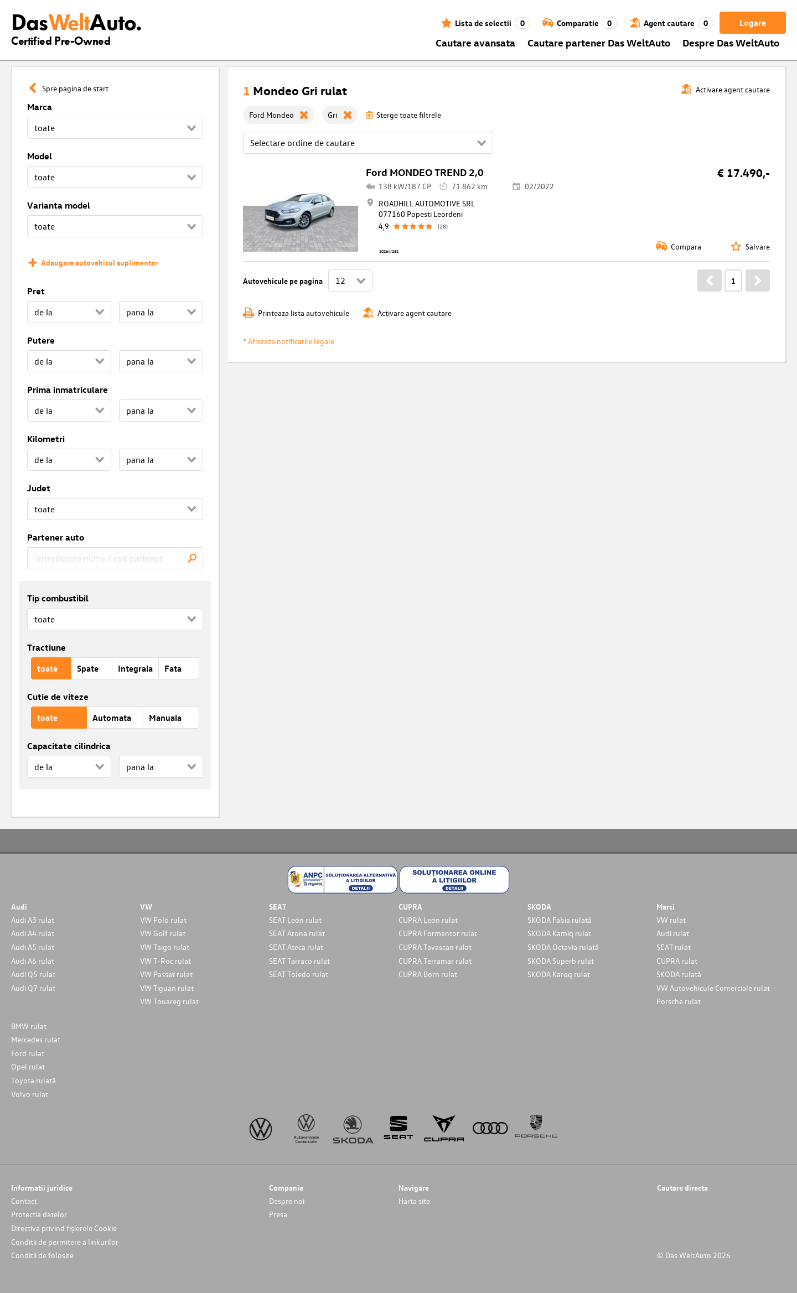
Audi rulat (672, 933)
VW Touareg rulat (169, 1001)
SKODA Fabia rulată (559, 920)
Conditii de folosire (42, 1255)
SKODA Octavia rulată (563, 947)
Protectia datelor (39, 1214)
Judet (38, 488)
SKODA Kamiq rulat (559, 933)
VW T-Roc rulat (165, 961)
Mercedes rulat (35, 1039)
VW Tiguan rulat (167, 988)
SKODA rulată (678, 974)
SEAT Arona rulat (297, 933)
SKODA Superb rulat (560, 961)
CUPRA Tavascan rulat (435, 947)
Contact (24, 1201)
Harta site (414, 1201)
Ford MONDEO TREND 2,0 (425, 171)
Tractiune (46, 647)
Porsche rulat (678, 1001)
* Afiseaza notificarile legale (288, 341)
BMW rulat (28, 1026)
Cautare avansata (475, 42)
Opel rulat (28, 1066)
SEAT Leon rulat (295, 920)
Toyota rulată (33, 1080)
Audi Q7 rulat (33, 988)
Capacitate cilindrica (69, 745)
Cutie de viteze (58, 696)
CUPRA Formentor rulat (437, 933)
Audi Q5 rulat (33, 974)
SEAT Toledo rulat (298, 974)
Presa (278, 1214)
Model (39, 156)
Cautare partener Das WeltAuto (599, 42)
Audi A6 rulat (32, 961)
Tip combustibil (58, 598)
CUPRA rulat (676, 961)
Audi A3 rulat (32, 920)
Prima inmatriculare (67, 389)
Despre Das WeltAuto (731, 42)
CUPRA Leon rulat (428, 920)
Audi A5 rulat (32, 947)
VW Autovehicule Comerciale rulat (713, 988)
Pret (36, 291)
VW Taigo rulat (164, 947)
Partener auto (55, 537)
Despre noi (286, 1201)
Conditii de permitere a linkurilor (64, 1242)
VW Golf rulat (162, 933)
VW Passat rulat (166, 974)
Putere (41, 340)
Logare (752, 22)
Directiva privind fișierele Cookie (64, 1228)
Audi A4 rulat (32, 933)
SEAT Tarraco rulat (299, 961)
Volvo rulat (29, 1094)
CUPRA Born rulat (427, 974)
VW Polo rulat (163, 920)
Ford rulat (27, 1053)
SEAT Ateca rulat (296, 947)
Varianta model (58, 205)
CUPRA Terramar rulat (435, 961)
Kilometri (46, 438)
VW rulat (671, 920)
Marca (39, 106)
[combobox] (115, 558)
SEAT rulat (673, 947)
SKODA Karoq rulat (558, 974)
